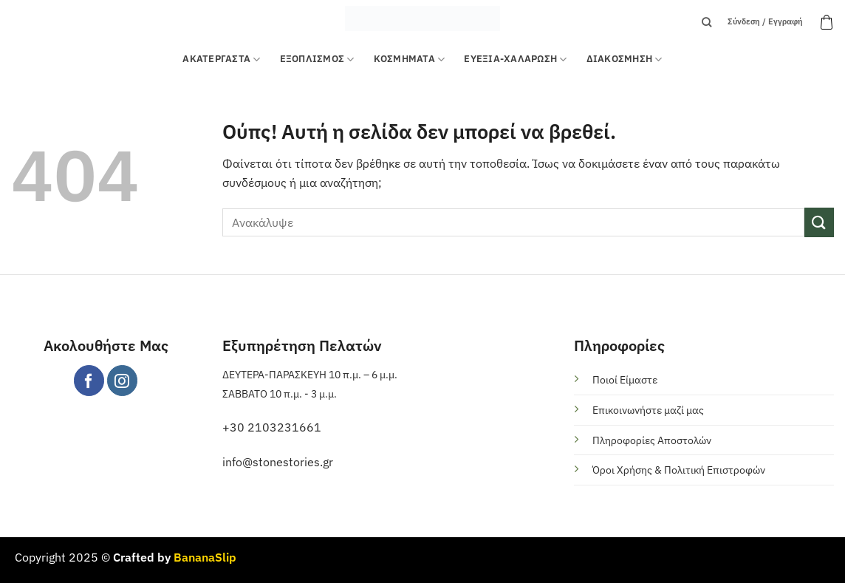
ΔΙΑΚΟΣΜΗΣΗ (624, 59)
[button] (826, 22)
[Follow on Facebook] (89, 380)
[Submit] (819, 222)
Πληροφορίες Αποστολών (651, 440)
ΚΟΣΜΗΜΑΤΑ (409, 59)
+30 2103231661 (271, 427)
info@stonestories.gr (277, 461)
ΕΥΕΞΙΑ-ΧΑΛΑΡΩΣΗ (515, 59)
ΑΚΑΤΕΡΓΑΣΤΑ (221, 59)
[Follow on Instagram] (122, 380)
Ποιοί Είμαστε (624, 379)
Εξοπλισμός (317, 59)
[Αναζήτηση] (706, 22)
